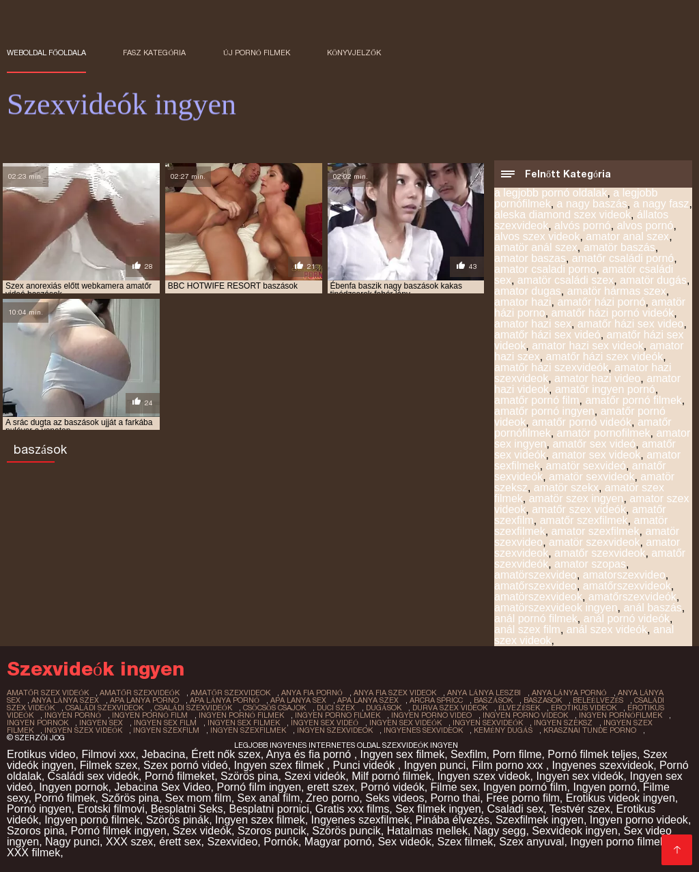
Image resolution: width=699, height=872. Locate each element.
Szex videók (202, 831)
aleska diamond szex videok (562, 214)
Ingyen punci (435, 765)
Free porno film (523, 798)
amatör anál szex (535, 247)
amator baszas (530, 258)
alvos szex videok (537, 236)
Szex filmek (466, 841)
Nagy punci (72, 841)
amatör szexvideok (594, 542)
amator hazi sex (532, 324)
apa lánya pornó (224, 700)
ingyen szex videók (83, 730)
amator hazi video (597, 378)
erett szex (330, 787)
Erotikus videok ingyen (620, 798)
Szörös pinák (178, 820)
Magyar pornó (338, 841)
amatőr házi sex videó (547, 334)
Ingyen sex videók (580, 776)
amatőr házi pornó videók (613, 313)
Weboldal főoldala (46, 52)
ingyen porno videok (525, 715)
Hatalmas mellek (427, 831)
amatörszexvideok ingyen (556, 607)
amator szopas (590, 564)
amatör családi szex (565, 280)
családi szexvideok (104, 707)
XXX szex (129, 841)
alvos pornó (645, 225)
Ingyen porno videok (639, 820)
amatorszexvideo (624, 575)
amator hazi (523, 302)
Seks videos (394, 798)
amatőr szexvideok (599, 553)
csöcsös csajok (274, 707)
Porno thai (455, 798)
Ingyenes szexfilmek (360, 820)
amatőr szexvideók (140, 692)
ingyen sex (101, 722)
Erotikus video (41, 754)
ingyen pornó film (150, 715)
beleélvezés (598, 700)
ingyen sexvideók (488, 722)
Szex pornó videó (185, 765)
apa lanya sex (298, 700)
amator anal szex (627, 236)
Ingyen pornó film (525, 787)
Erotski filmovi (111, 809)
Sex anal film (269, 798)
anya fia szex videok (395, 692)
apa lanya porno (144, 700)
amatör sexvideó (586, 465)
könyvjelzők (354, 52)
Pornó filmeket (179, 776)
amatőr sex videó (594, 444)
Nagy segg (500, 831)
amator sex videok (596, 455)
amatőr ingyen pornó (605, 389)
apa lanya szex (368, 700)
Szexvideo (232, 841)
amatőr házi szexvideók (551, 367)
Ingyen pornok (73, 787)
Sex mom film (198, 798)
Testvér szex (580, 809)
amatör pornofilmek (604, 433)
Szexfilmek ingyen (540, 820)
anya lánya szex (65, 700)
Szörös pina (249, 776)
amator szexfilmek (596, 531)
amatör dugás (653, 280)
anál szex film (527, 629)
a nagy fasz (661, 203)
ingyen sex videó (324, 722)
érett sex (180, 841)
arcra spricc (436, 700)
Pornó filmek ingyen (118, 831)
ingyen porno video (431, 715)
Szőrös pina (130, 798)
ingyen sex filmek (244, 722)
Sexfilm (468, 754)
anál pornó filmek (535, 618)
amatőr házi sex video (630, 324)
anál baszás (652, 607)
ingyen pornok (37, 722)
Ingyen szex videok (484, 776)
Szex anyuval (531, 841)
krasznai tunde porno (589, 730)
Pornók (280, 841)
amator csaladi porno (545, 269)
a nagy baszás (592, 203)
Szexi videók (314, 776)
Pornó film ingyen (258, 787)
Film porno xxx (508, 765)
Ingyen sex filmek (402, 754)
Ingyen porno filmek (618, 841)
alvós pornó (582, 225)
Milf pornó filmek (391, 776)
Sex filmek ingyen (438, 809)
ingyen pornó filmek (241, 715)
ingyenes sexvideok (423, 730)
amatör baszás (619, 247)
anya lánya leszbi (484, 692)
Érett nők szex (225, 754)
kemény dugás (503, 730)
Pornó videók (392, 787)
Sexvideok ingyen (574, 831)
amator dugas (527, 291)
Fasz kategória (154, 52)
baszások (493, 700)
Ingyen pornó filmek (92, 820)
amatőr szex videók (579, 509)
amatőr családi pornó (623, 258)
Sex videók (404, 841)
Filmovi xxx (108, 754)
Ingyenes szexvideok (603, 765)
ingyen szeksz (563, 722)
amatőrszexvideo (535, 586)
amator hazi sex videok (588, 345)
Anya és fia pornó (310, 754)
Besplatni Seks (187, 809)
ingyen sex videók (405, 722)
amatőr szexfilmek (584, 520)
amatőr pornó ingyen (544, 411)
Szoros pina (36, 831)
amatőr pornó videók (581, 422)
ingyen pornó (72, 715)
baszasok (543, 700)
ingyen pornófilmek (620, 715)
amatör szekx (566, 487)
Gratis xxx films (352, 809)
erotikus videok (583, 707)
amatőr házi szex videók (605, 356)
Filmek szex (108, 765)
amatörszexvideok (538, 596)
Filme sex (454, 787)
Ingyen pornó (604, 787)
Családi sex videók (93, 776)
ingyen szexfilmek (248, 730)
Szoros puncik (272, 831)
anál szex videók (607, 629)
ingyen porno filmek (337, 715)
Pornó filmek (65, 798)
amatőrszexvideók (632, 596)
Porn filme (516, 754)
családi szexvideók (193, 707)
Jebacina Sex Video (162, 787)
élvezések (519, 707)
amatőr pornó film (537, 400)
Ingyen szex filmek (280, 765)
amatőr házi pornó (601, 302)
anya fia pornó (312, 692)
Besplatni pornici (269, 809)
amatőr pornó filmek (633, 400)
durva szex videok (449, 707)
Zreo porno (332, 798)
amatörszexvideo (535, 575)
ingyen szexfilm (166, 730)
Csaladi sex (515, 809)
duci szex (336, 707)
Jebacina (163, 754)
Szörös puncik (346, 831)
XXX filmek (33, 852)
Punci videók (365, 765)
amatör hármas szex (616, 291)
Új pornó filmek (256, 52)
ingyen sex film (165, 722)
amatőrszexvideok (627, 586)
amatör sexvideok (591, 476)
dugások (383, 707)
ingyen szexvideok (335, 730)
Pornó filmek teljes (592, 754)
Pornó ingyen (39, 809)
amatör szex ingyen (576, 498)
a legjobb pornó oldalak (550, 193)
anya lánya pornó (569, 692)
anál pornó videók (627, 618)
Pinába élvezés (453, 820)
